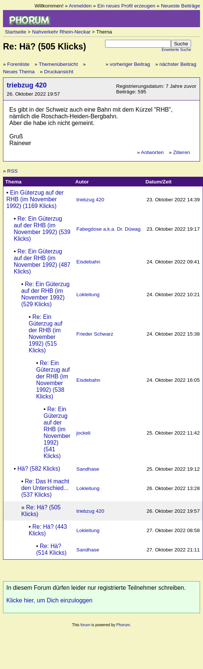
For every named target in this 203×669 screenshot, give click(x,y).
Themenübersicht (58, 64)
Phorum (123, 625)
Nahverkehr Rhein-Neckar (61, 32)
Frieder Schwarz (94, 334)
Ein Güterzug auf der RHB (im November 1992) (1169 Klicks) (35, 199)
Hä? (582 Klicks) (39, 468)
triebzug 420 (27, 85)
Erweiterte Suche (176, 50)
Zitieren (181, 152)
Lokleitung (87, 294)
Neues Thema (19, 71)
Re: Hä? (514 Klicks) (51, 549)
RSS (12, 171)
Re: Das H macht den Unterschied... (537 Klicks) (45, 488)
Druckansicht (58, 71)
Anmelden (80, 6)
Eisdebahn (88, 262)
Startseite (15, 32)
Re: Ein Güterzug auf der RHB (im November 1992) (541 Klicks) (57, 432)
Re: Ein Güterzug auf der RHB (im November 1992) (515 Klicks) (45, 333)
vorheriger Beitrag (130, 64)
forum (85, 625)
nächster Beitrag (177, 64)
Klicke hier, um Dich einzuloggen (49, 600)
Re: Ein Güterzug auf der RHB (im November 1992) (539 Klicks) (42, 228)
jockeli (83, 433)
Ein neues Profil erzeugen (126, 6)
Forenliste (18, 64)
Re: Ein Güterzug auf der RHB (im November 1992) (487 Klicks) (42, 261)
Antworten (152, 152)
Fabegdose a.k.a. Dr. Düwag (108, 229)
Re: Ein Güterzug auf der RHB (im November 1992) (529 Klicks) (45, 294)
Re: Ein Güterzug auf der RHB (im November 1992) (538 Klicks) (53, 380)
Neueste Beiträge (180, 6)
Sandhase (87, 469)
